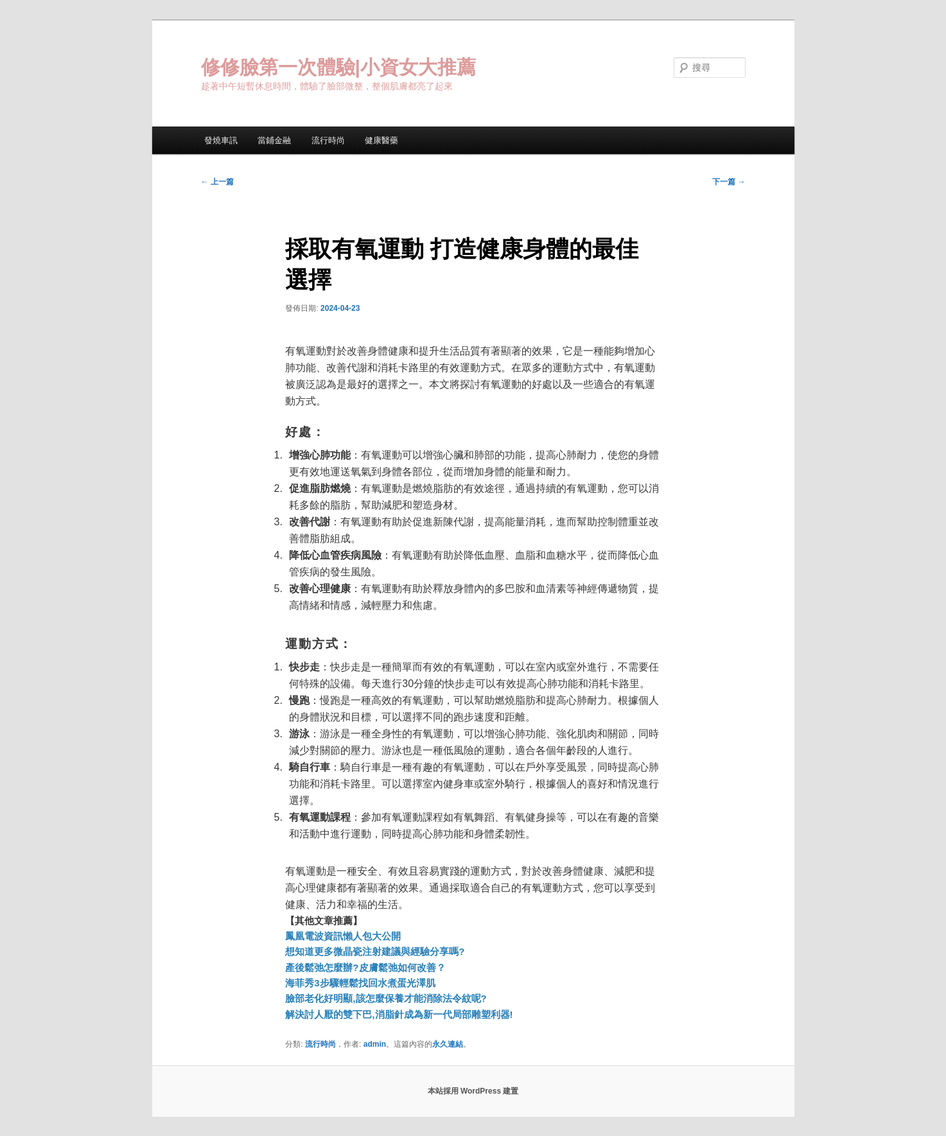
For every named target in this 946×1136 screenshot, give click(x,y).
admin (375, 1044)
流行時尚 (328, 140)
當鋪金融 (274, 140)
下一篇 (728, 181)
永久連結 (447, 1044)
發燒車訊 (221, 140)
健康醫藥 (381, 140)
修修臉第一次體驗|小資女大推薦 (338, 67)
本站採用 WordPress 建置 (473, 1091)
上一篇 (217, 181)
